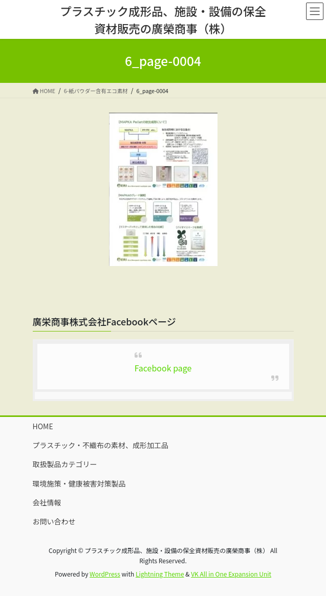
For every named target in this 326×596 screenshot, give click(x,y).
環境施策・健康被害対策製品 (79, 483)
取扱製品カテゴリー (65, 464)
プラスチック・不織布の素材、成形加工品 (100, 445)
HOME (43, 426)
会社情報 (47, 502)
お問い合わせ (54, 521)
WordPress (105, 573)
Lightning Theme (160, 573)
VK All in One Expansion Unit (231, 573)
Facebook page (163, 368)
